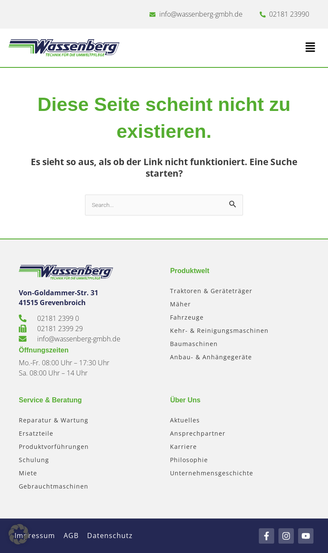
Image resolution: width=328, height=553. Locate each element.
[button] (241, 48)
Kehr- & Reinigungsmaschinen (219, 330)
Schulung (34, 460)
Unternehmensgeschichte (211, 473)
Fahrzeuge (187, 317)
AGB (71, 535)
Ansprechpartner (198, 433)
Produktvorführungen (54, 446)
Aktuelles (185, 420)
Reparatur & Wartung (53, 420)
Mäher (180, 304)
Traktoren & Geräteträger (211, 291)
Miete (28, 473)
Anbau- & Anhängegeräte (211, 357)
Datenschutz (110, 535)
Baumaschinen (194, 344)
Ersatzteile (36, 433)
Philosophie (189, 460)
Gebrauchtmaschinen (53, 486)
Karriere (183, 446)
